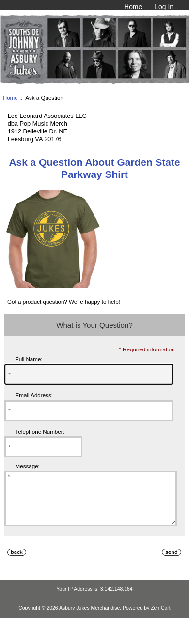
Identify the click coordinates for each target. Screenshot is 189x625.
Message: (28, 466)
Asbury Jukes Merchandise (89, 618)
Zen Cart (161, 618)
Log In (164, 7)
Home (133, 7)
